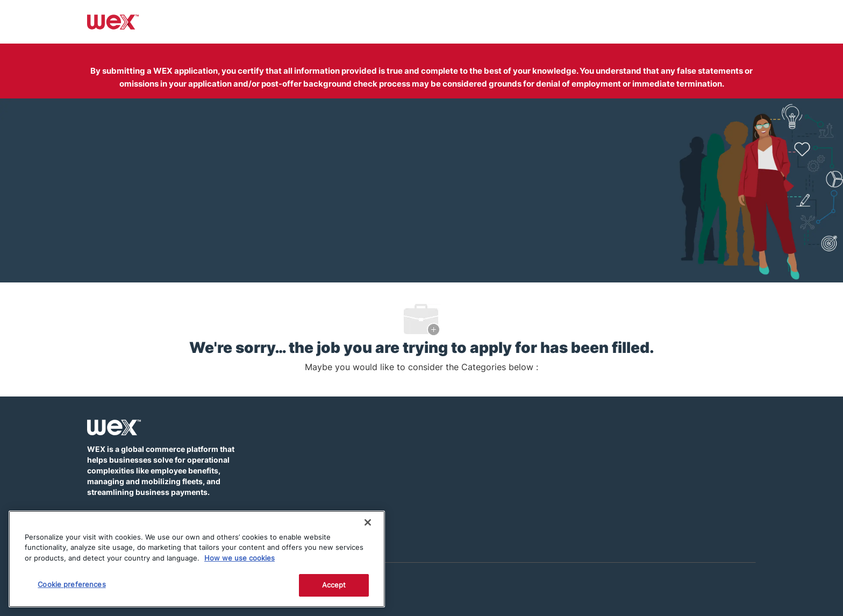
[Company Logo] (113, 21)
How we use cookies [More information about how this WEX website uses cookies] (239, 558)
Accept (334, 584)
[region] (197, 559)
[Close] (368, 522)
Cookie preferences (71, 584)
